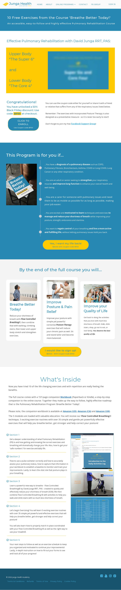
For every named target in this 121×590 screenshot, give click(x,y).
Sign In (112, 4)
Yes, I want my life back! (67, 245)
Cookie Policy (70, 581)
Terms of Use (42, 581)
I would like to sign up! (60, 352)
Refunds (30, 581)
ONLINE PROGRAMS (65, 4)
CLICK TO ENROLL (23, 124)
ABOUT (49, 4)
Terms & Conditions (16, 581)
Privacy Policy (56, 581)
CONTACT (83, 4)
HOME (39, 4)
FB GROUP (95, 4)
